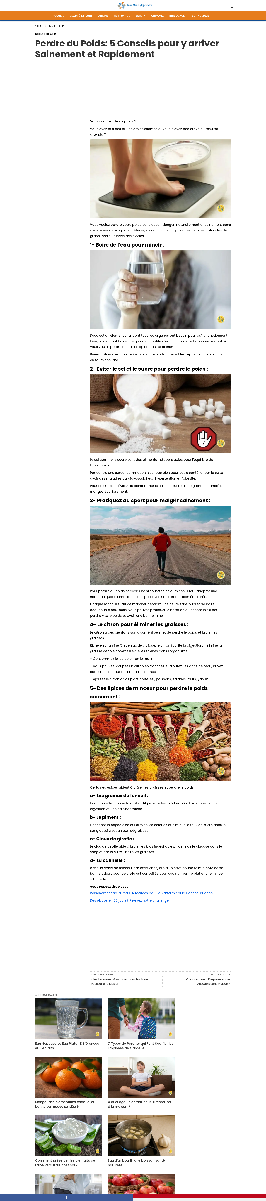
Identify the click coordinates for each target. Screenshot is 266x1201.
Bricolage (177, 15)
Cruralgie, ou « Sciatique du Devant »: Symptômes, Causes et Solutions (66, 1152)
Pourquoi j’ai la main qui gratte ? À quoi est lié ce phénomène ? (197, 1152)
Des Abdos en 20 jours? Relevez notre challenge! (130, 900)
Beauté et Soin (81, 15)
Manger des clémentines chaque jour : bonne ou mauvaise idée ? (200, 1042)
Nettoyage (122, 15)
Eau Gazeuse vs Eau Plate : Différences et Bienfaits (57, 1042)
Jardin (140, 15)
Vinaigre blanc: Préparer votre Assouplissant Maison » (208, 981)
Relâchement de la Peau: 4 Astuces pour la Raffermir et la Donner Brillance (151, 893)
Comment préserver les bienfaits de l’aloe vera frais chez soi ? (132, 1097)
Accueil (58, 15)
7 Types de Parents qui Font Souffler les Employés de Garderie (132, 1042)
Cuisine (102, 15)
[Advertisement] (133, 85)
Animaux (157, 15)
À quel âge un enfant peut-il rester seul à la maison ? (64, 1097)
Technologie (199, 15)
